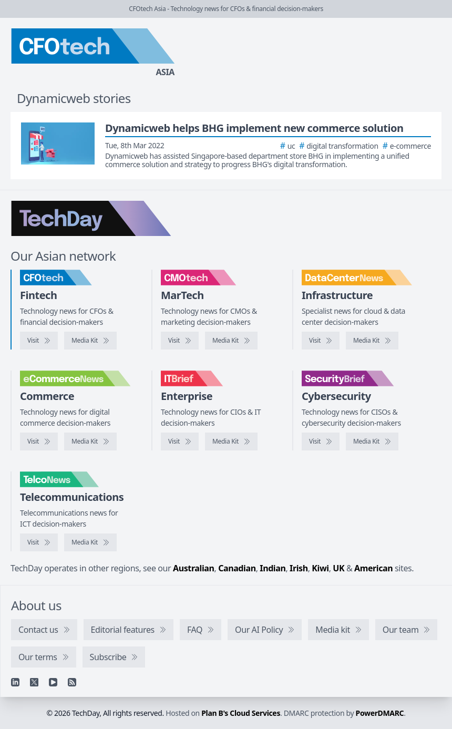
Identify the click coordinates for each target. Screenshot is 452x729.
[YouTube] (53, 682)
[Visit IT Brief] (180, 441)
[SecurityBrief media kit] (372, 441)
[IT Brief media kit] (231, 441)
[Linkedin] (15, 682)
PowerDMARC (380, 713)
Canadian (237, 568)
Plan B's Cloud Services (240, 713)
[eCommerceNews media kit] (90, 441)
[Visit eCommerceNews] (39, 441)
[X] (34, 682)
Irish (299, 568)
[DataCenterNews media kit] (372, 341)
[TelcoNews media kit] (90, 542)
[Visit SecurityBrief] (321, 441)
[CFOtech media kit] (90, 341)
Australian (193, 568)
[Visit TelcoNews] (39, 542)
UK (338, 568)
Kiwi (320, 568)
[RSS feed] (72, 682)
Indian (272, 568)
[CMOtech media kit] (231, 341)
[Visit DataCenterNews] (321, 341)
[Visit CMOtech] (180, 341)
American (373, 568)
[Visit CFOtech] (39, 341)
